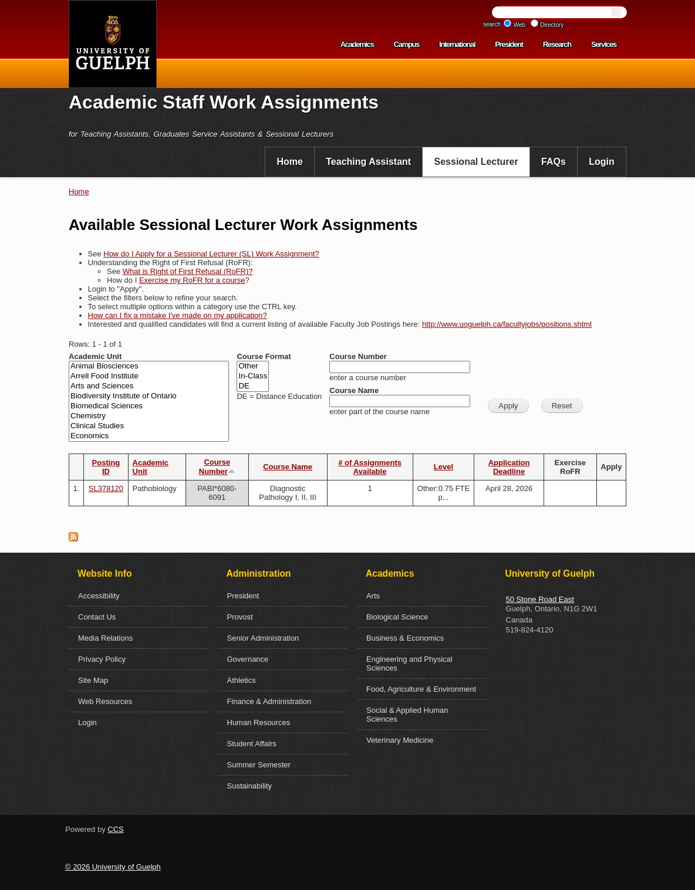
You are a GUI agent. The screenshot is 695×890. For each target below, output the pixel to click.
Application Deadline (509, 467)
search (492, 24)
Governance (248, 659)
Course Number (358, 356)
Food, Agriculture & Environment (421, 689)
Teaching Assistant (368, 162)
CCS (115, 829)
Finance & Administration (269, 701)
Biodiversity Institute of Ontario (148, 396)
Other (252, 366)
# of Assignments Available (370, 467)
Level (443, 466)
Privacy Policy (102, 659)
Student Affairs (251, 743)
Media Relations (105, 638)
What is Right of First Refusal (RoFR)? (188, 271)
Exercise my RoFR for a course (192, 280)
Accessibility (99, 595)
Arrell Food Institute (148, 376)
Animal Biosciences (148, 366)
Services (603, 44)
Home (289, 162)
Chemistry (148, 416)
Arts (373, 595)
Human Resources (259, 722)
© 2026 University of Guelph (113, 866)
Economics (148, 436)
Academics (357, 44)
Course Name (354, 390)
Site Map (93, 680)
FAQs (553, 162)
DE (252, 386)
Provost (240, 616)
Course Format (264, 356)
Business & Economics (405, 638)
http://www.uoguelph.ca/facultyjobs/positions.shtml (507, 324)
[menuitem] (290, 162)
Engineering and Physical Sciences (409, 663)
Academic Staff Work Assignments (224, 102)
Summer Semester (259, 764)
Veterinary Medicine (399, 740)
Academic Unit (95, 356)
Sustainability (249, 785)
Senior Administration (263, 638)
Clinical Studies (148, 426)
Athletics (241, 680)
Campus (407, 44)
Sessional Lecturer (476, 162)
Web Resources (105, 701)
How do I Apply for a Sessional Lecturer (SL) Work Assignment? (211, 253)
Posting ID (106, 467)
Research (557, 44)
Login (602, 162)
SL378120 (106, 488)
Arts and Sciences (148, 386)
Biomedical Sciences (148, 406)
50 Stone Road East (540, 599)
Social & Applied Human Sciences (407, 714)
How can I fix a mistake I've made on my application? (177, 315)
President (509, 44)
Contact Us (97, 616)
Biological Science (397, 616)
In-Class (252, 376)
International (457, 44)
